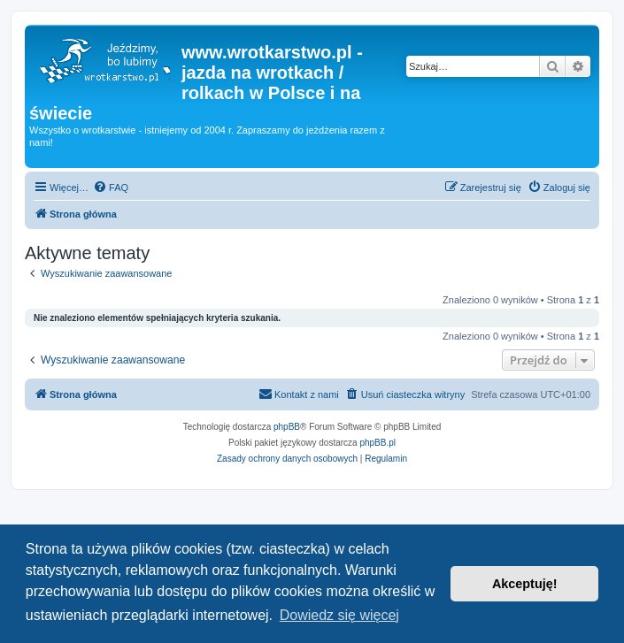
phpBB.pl (377, 443)
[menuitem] (110, 187)
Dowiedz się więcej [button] (339, 615)
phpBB (286, 427)
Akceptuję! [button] (525, 584)
